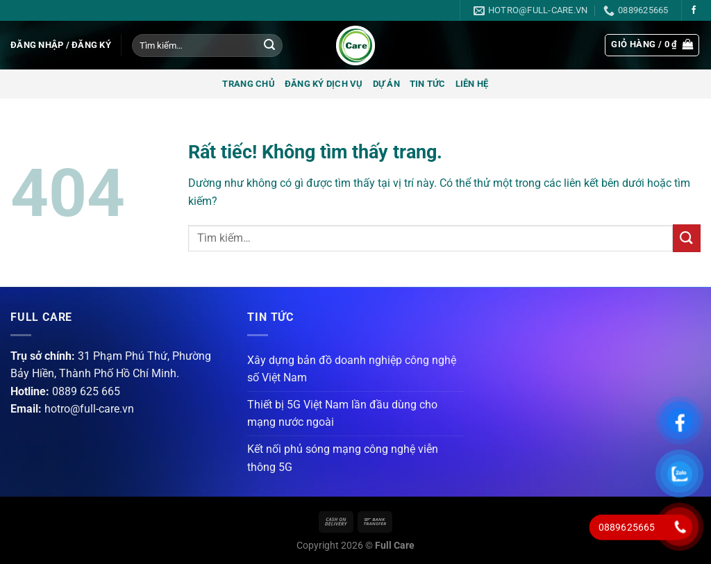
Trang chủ (248, 83)
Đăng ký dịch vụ (324, 83)
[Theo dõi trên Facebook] (693, 10)
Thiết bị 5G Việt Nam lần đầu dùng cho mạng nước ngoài (342, 413)
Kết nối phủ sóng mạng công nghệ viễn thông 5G (342, 458)
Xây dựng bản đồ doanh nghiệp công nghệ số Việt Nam (351, 369)
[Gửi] (269, 46)
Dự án (386, 83)
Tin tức (428, 83)
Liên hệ (472, 83)
